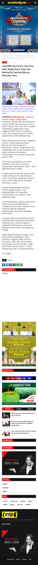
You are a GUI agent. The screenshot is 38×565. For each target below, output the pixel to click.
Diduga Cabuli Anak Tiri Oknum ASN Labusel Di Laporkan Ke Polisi (22, 414)
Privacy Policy (10, 559)
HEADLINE (23, 501)
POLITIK (10, 55)
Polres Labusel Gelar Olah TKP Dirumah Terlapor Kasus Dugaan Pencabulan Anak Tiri (23, 432)
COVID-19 (5, 501)
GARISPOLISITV (14, 501)
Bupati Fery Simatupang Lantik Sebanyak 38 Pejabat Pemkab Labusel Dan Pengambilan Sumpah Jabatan (22, 423)
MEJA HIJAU (6, 488)
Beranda (4, 55)
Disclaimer (24, 559)
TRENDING (28, 504)
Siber (30, 559)
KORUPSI (5, 484)
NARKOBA (12, 504)
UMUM (4, 491)
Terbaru (18, 409)
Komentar (30, 409)
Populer (7, 409)
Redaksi (18, 559)
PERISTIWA (20, 504)
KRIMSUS (30, 501)
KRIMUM (5, 504)
